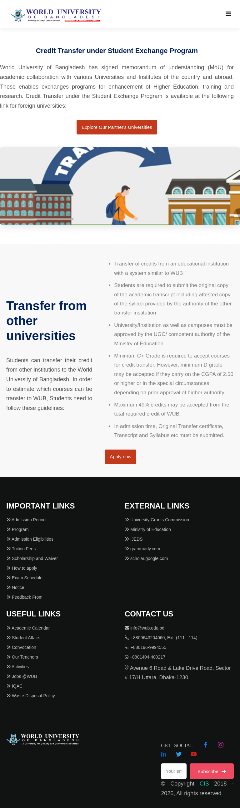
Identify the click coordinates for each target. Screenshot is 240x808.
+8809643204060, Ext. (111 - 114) (161, 637)
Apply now (120, 456)
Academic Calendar (28, 627)
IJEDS (134, 539)
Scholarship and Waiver (32, 558)
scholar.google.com (146, 558)
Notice (15, 587)
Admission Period (26, 519)
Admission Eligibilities (29, 539)
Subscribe (212, 771)
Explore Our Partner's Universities (117, 127)
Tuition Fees (21, 548)
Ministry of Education (148, 529)
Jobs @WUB (21, 676)
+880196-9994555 (145, 647)
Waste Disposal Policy (30, 695)
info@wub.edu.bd (144, 627)
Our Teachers (22, 657)
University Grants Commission (157, 519)
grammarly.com (142, 548)
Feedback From (24, 597)
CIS (204, 784)
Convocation (21, 647)
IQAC (14, 686)
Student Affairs (23, 637)
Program (17, 529)
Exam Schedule (24, 577)
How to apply (21, 568)
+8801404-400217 (145, 657)
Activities (17, 666)
